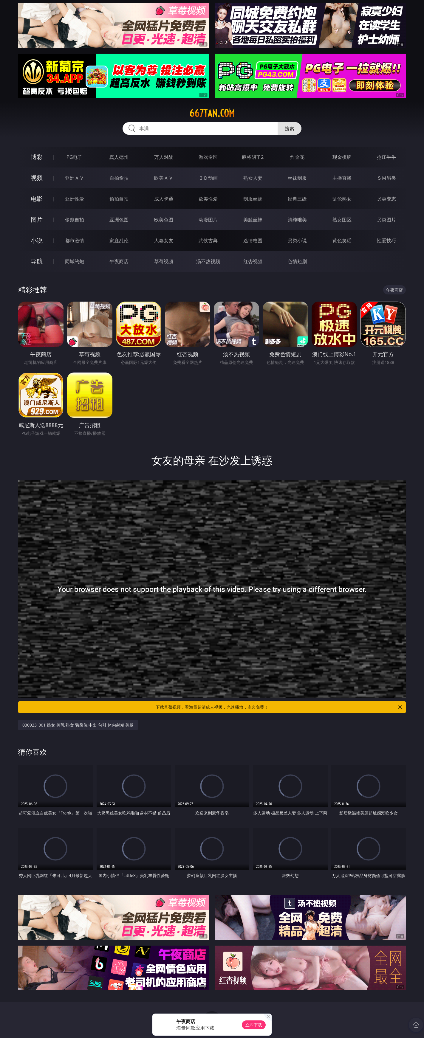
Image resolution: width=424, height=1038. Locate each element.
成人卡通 (163, 199)
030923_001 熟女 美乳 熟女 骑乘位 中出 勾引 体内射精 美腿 (78, 725)
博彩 (37, 157)
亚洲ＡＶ (74, 178)
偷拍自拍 (119, 199)
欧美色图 (163, 219)
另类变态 (386, 199)
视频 (37, 178)
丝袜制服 (297, 178)
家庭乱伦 (119, 240)
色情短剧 (297, 261)
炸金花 (297, 157)
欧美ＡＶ (163, 178)
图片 (37, 219)
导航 (37, 261)
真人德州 (119, 157)
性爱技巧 (386, 240)
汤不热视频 (208, 261)
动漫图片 (208, 219)
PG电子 (74, 157)
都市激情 (74, 240)
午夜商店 (119, 261)
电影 (37, 199)
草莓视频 (163, 261)
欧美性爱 (208, 199)
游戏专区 (208, 157)
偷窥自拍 (74, 219)
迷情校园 (252, 240)
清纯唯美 (297, 219)
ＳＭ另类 (386, 178)
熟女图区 (342, 219)
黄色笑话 (342, 240)
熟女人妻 (252, 178)
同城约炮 (74, 261)
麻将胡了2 (253, 157)
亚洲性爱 (74, 199)
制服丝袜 (252, 199)
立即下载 (253, 1025)
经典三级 (297, 199)
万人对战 (163, 157)
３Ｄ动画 (208, 178)
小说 (37, 240)
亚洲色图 (119, 219)
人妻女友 (163, 240)
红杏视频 (252, 261)
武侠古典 (208, 240)
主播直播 (342, 178)
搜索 (289, 128)
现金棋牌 (342, 157)
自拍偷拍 (119, 178)
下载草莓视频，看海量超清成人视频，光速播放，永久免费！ (279, 707)
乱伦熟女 (342, 199)
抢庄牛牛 (386, 157)
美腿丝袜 (252, 219)
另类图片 (386, 219)
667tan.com (212, 113)
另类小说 (297, 240)
